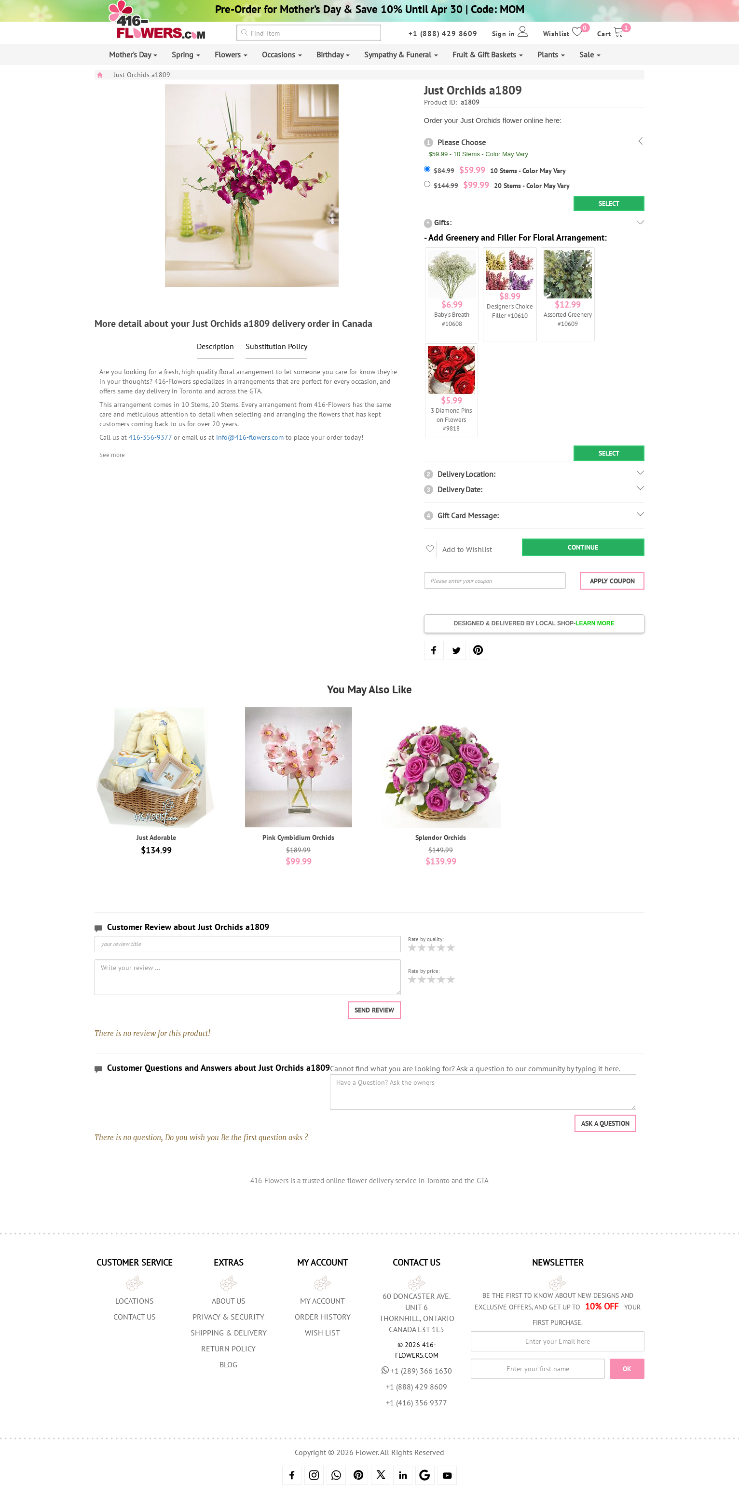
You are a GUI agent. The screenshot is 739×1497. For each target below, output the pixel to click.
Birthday (333, 54)
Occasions (282, 54)
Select (609, 203)
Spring (186, 54)
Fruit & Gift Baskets (487, 54)
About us (229, 1301)
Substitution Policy (276, 346)
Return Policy (228, 1348)
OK (627, 1368)
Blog (228, 1364)
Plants (551, 54)
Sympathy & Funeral (401, 54)
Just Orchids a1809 (142, 74)
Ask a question (605, 1123)
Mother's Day (133, 54)
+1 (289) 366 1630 (417, 1371)
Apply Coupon (612, 581)
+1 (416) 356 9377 (416, 1402)
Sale (590, 54)
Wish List (322, 1332)
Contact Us (134, 1317)
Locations (134, 1301)
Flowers (231, 54)
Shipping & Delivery (229, 1332)
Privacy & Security (228, 1317)
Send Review (374, 1010)
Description (215, 346)
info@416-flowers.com (250, 437)
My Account (322, 1301)
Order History (323, 1317)
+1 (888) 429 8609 (443, 33)
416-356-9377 (150, 437)
